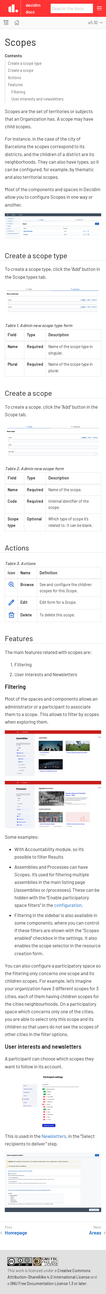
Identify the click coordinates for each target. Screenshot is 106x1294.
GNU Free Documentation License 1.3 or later (48, 1283)
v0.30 (93, 22)
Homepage (16, 1232)
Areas (95, 1232)
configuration (68, 905)
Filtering (18, 92)
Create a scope (20, 70)
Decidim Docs (33, 8)
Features (15, 84)
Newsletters (54, 1136)
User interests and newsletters (37, 99)
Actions (14, 77)
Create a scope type (25, 63)
